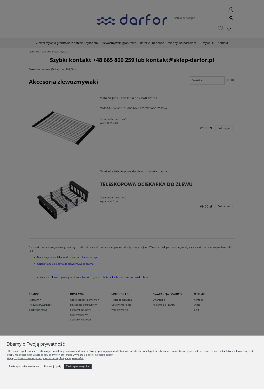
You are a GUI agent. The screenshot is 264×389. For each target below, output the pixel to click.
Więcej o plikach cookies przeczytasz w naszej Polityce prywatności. (45, 358)
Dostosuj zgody (52, 366)
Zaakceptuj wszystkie (77, 366)
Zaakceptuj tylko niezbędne (24, 366)
